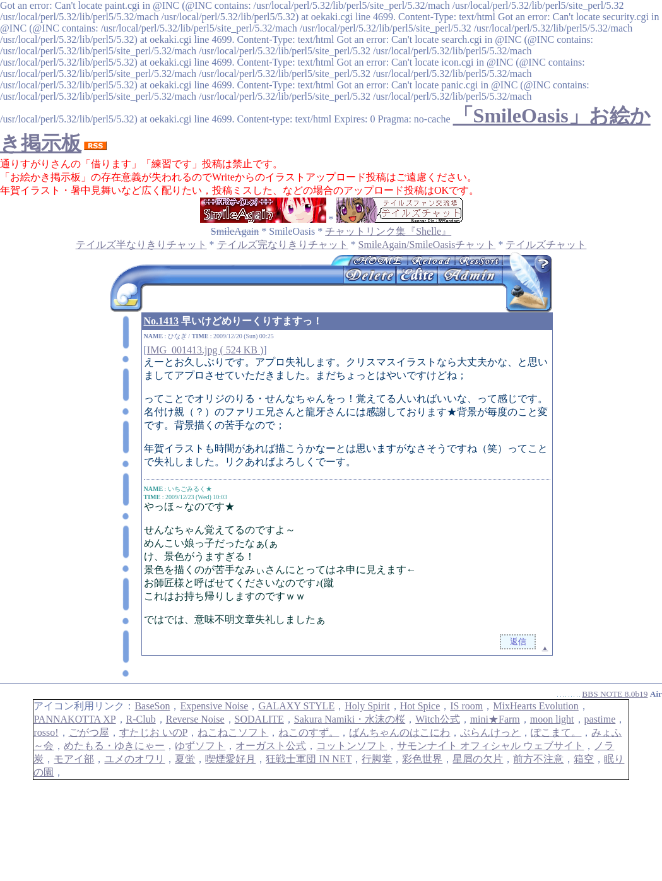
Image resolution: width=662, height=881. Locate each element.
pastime (600, 719)
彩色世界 (422, 759)
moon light (552, 719)
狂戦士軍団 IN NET (309, 759)
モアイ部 (74, 759)
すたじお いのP (153, 732)
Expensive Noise (214, 706)
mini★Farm (495, 719)
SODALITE (259, 719)
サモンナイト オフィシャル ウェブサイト (490, 745)
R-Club (141, 719)
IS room (466, 706)
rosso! (45, 732)
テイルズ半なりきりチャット (141, 244)
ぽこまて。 (556, 732)
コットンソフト (351, 745)
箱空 (584, 759)
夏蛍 (185, 759)
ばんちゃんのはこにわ (399, 732)
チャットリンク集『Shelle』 (388, 231)
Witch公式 (437, 719)
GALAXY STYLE (296, 706)
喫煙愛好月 (230, 759)
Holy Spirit (367, 706)
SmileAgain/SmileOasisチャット (427, 244)
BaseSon (152, 706)
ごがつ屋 (89, 732)
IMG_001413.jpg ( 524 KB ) (205, 350)
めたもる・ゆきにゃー (114, 745)
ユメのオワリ (134, 759)
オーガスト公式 (270, 745)
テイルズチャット (545, 244)
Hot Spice (420, 706)
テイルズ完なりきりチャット (282, 244)
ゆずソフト (200, 745)
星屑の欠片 (477, 759)
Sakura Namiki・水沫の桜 (349, 719)
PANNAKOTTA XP (74, 719)
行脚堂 (377, 759)
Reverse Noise (195, 719)
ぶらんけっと (490, 732)
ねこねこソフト (233, 732)
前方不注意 (538, 759)
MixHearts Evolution (536, 706)
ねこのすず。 (308, 732)
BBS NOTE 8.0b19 (614, 694)
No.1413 (161, 321)
